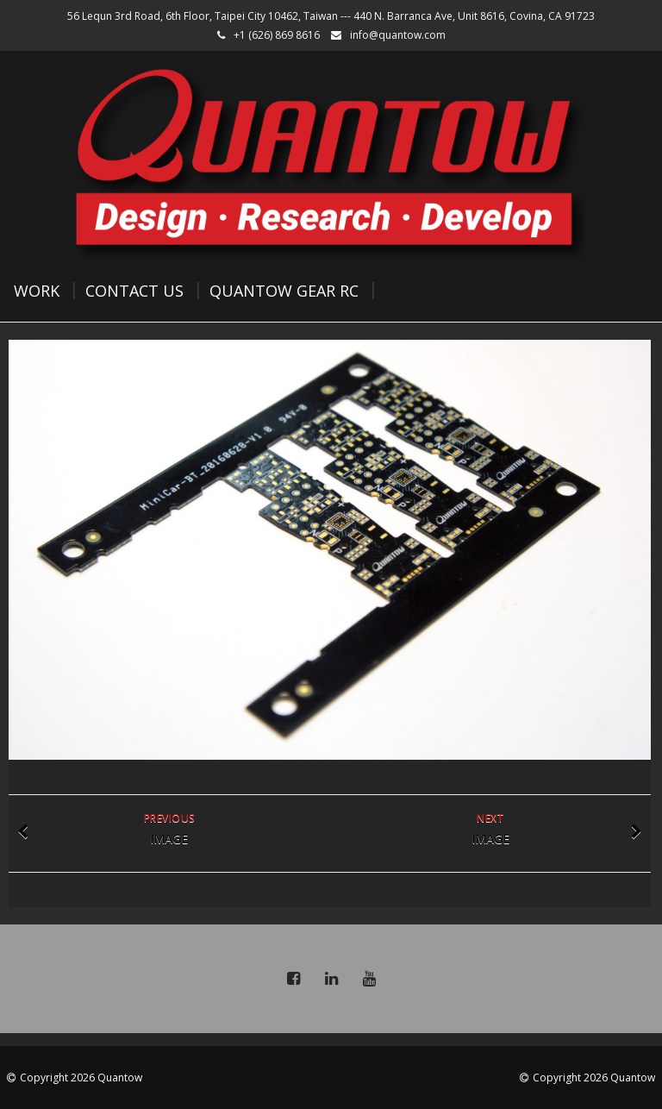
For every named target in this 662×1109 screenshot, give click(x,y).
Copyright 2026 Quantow (81, 1077)
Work (36, 290)
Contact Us (134, 290)
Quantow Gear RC (284, 290)
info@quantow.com (398, 35)
